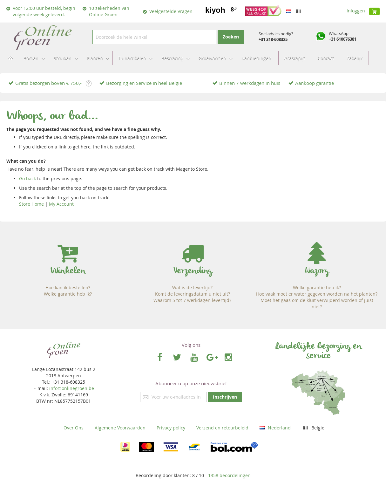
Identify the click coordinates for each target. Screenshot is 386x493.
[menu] (193, 58)
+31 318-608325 (273, 39)
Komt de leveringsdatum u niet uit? (192, 294)
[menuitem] (32, 58)
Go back (27, 178)
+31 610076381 (342, 39)
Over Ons (74, 428)
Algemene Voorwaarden (120, 428)
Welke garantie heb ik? (68, 294)
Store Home (31, 204)
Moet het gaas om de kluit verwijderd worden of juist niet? (317, 303)
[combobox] (154, 37)
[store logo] (42, 37)
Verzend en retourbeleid (222, 428)
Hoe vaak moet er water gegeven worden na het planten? (316, 294)
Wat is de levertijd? (192, 287)
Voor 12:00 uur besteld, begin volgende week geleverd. (44, 11)
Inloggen (356, 11)
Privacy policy (171, 428)
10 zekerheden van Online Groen (109, 11)
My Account (61, 204)
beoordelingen (229, 475)
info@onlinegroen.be (71, 388)
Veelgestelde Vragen (171, 11)
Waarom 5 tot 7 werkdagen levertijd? (192, 300)
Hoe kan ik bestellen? (67, 287)
